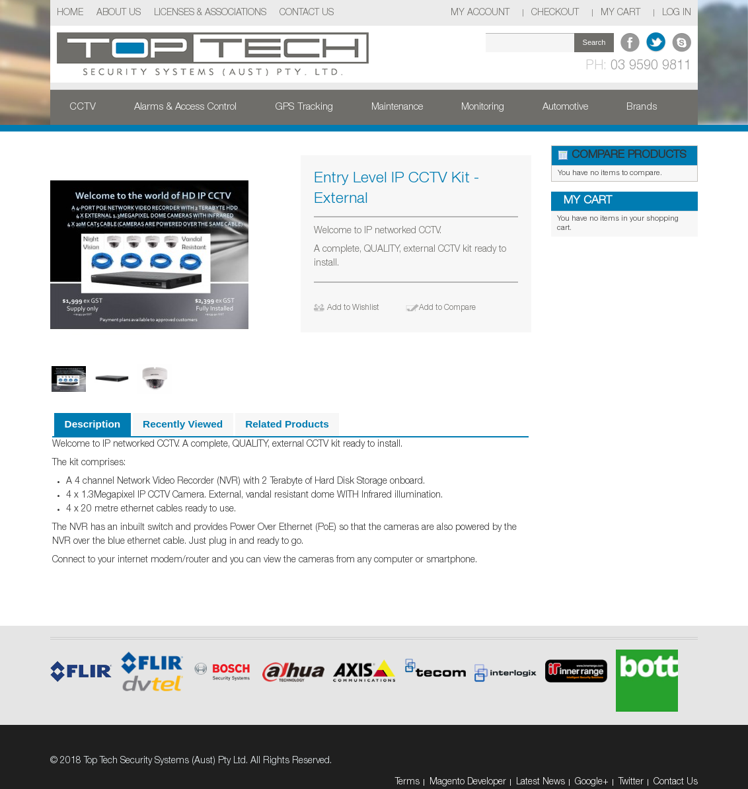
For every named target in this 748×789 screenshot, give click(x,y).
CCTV (82, 107)
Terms (407, 782)
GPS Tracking (304, 107)
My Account (480, 13)
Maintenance (397, 107)
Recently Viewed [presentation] (183, 424)
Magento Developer (468, 782)
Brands (641, 107)
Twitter (631, 782)
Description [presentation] (93, 424)
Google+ (592, 782)
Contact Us (307, 13)
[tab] (92, 424)
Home (70, 13)
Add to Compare (447, 307)
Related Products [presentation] (287, 424)
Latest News (540, 782)
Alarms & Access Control (185, 107)
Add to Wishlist (353, 307)
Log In (676, 13)
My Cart (620, 13)
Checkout (555, 13)
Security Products (118, 138)
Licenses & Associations (210, 13)
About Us (118, 13)
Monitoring (482, 107)
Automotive (565, 107)
